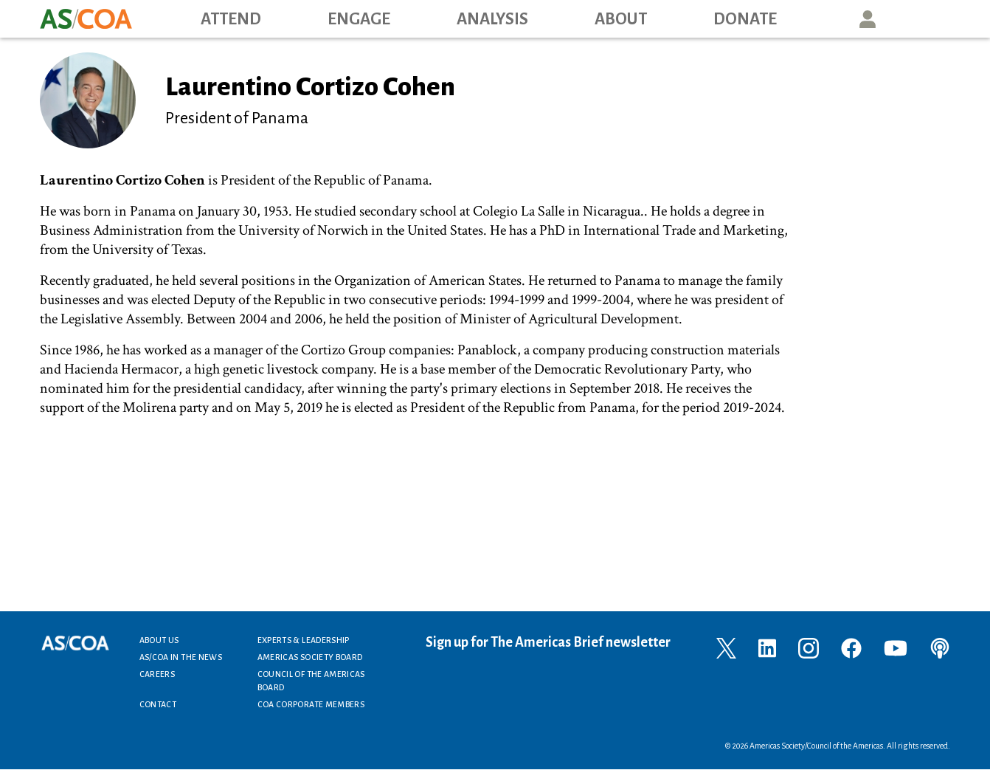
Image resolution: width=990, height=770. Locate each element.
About (621, 19)
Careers (157, 674)
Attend (231, 19)
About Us (159, 640)
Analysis (492, 19)
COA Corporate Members (311, 704)
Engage (359, 19)
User (867, 19)
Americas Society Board (310, 657)
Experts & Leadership (303, 640)
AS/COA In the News (180, 657)
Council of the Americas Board (311, 681)
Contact (158, 704)
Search (934, 19)
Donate (745, 19)
